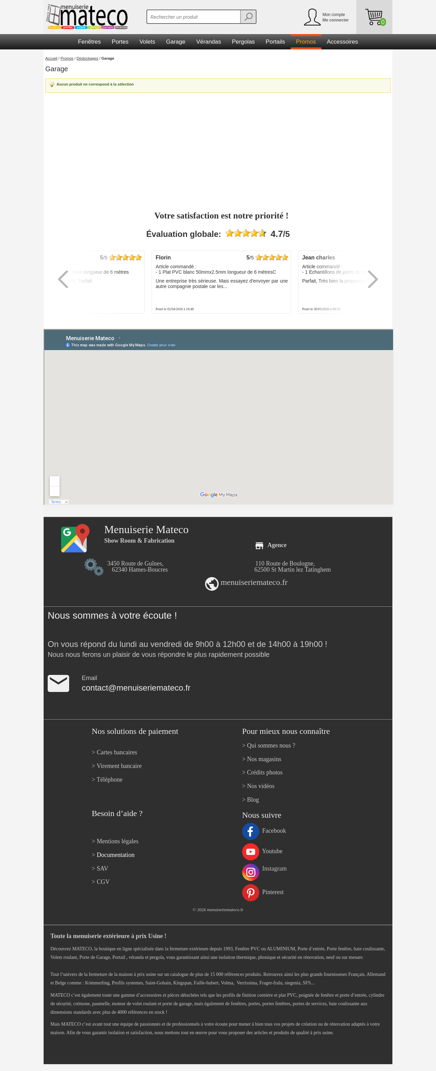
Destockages (87, 58)
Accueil (51, 58)
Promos (67, 58)
